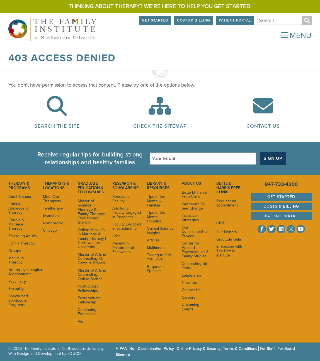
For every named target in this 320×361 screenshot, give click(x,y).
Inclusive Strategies (190, 217)
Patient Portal (235, 20)
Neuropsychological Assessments (22, 271)
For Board (286, 348)
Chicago (50, 230)
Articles (153, 240)
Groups (14, 250)
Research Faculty (120, 198)
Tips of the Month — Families (156, 201)
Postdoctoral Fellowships (88, 288)
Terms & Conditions (240, 348)
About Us (191, 183)
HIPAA (121, 348)
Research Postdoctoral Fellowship (123, 247)
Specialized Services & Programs (18, 300)
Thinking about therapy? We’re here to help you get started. (160, 6)
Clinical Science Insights (160, 230)
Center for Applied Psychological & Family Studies (195, 249)
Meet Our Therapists (52, 198)
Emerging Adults (22, 236)
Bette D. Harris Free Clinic (194, 194)
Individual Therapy (16, 260)
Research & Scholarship (125, 185)
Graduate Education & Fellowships (91, 187)
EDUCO (74, 353)
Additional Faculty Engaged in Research (126, 212)
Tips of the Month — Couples (156, 217)
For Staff (267, 348)
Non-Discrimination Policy (151, 348)
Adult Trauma (19, 196)
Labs (116, 236)
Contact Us (263, 126)
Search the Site (57, 126)
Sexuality (16, 288)
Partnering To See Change (193, 206)
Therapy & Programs (19, 185)
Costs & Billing (193, 20)
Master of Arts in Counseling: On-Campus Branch (92, 258)
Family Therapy (21, 243)
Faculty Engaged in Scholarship (126, 226)
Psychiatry (17, 281)
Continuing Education (87, 311)
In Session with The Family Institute (229, 251)
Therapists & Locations (56, 185)
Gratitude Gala (228, 239)
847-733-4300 (281, 184)
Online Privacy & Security (198, 348)
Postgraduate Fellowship (89, 300)
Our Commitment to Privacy (195, 231)
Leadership (191, 275)
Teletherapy (53, 208)
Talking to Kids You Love (159, 257)
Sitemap (123, 354)
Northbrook (53, 223)
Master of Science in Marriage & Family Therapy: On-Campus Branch (91, 212)
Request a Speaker (155, 268)
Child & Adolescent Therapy (18, 208)
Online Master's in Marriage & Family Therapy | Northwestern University (92, 238)
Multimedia (156, 247)
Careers (188, 297)
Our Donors (226, 232)
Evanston (51, 215)
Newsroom (191, 282)
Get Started (155, 20)
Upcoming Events (190, 306)
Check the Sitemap (160, 126)
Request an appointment (227, 203)
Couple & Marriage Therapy (16, 224)
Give (220, 223)
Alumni (83, 321)
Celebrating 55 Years (194, 265)
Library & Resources (158, 185)
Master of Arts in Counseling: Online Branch (92, 274)
